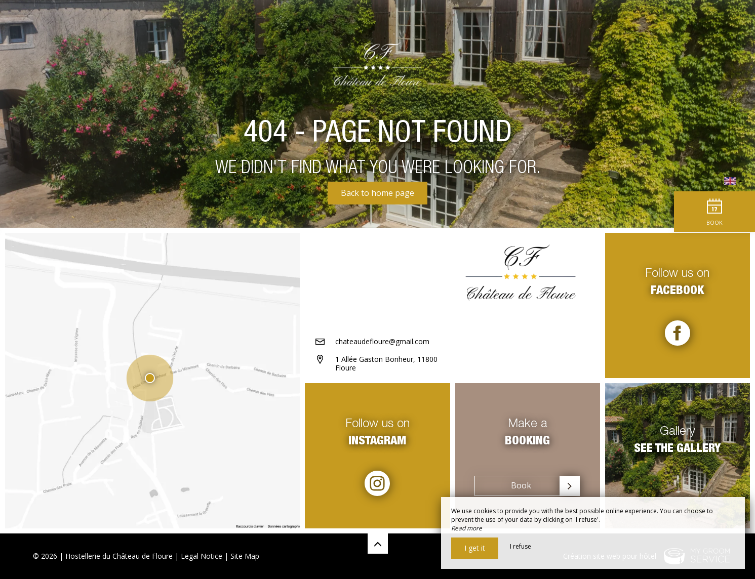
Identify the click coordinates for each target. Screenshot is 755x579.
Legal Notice (201, 556)
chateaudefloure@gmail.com (382, 341)
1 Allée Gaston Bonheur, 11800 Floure (386, 363)
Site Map (244, 556)
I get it (474, 548)
